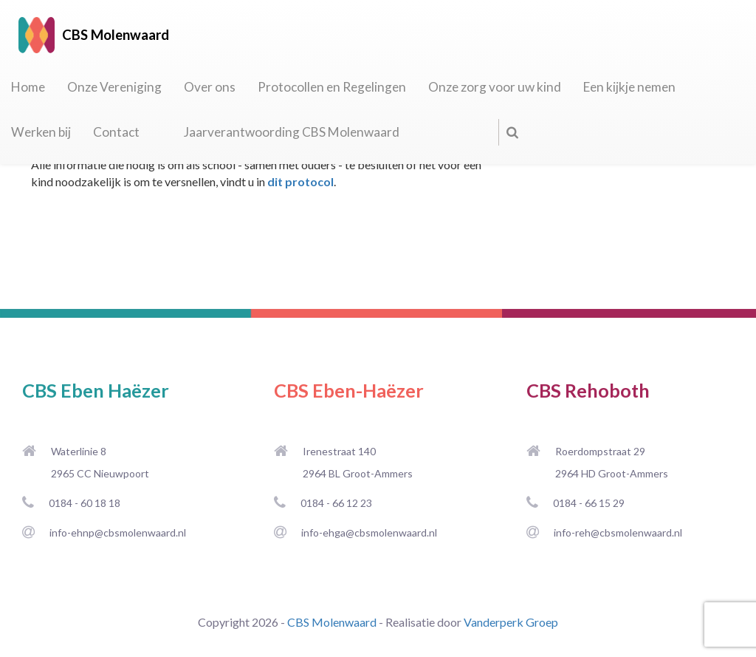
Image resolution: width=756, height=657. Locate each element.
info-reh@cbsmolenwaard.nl (618, 532)
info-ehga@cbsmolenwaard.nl (369, 532)
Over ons (210, 87)
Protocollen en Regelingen (332, 87)
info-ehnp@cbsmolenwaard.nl (117, 532)
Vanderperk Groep (511, 622)
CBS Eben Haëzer (95, 390)
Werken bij (41, 132)
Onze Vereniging (114, 87)
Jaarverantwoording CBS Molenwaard (291, 132)
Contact (116, 132)
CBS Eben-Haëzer (349, 390)
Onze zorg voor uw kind (494, 87)
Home (28, 87)
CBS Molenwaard (332, 622)
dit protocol (300, 181)
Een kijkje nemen (629, 87)
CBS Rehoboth (588, 390)
